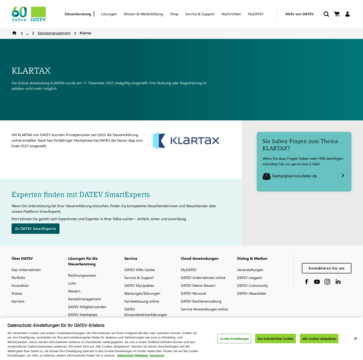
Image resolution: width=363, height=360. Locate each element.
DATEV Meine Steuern (198, 285)
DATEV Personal (193, 293)
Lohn (72, 283)
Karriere (18, 301)
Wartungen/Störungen (142, 293)
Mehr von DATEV (299, 13)
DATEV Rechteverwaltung (201, 301)
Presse (17, 293)
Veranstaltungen (250, 269)
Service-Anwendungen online (204, 309)
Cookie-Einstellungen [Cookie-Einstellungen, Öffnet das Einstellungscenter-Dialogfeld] (234, 341)
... (27, 32)
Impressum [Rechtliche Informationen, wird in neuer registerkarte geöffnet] (157, 358)
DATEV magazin (249, 277)
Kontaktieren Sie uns (326, 268)
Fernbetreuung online (141, 301)
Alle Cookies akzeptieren (319, 341)
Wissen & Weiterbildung (143, 13)
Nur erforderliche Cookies (275, 341)
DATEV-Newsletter (251, 293)
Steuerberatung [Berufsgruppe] (78, 13)
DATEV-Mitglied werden (87, 306)
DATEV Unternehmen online (203, 277)
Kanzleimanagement (54, 32)
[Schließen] (355, 341)
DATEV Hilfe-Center (139, 269)
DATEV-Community (252, 285)
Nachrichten (231, 13)
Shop (174, 13)
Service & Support (200, 13)
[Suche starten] (326, 14)
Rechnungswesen (82, 275)
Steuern (74, 290)
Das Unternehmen (26, 269)
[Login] (347, 14)
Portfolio (18, 277)
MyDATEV (256, 13)
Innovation (20, 285)
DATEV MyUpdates (139, 285)
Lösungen (109, 13)
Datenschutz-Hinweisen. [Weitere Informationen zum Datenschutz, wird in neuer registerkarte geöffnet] (132, 358)
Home (14, 33)
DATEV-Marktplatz (82, 314)
